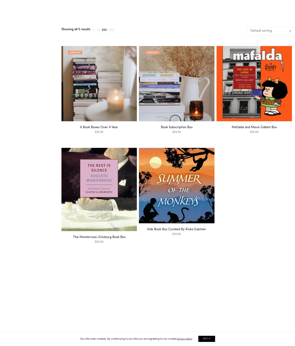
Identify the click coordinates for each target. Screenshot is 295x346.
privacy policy (184, 339)
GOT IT (207, 339)
